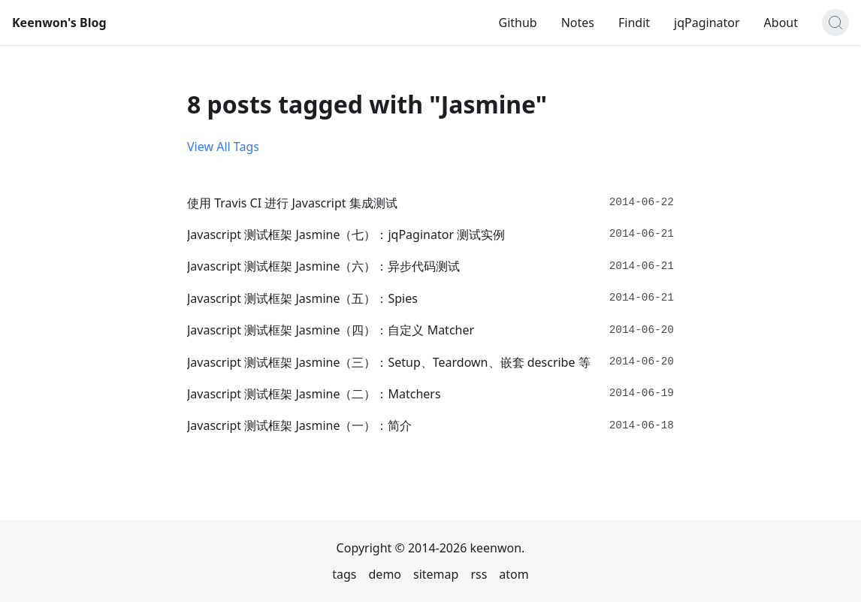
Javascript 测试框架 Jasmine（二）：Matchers (314, 394)
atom (513, 574)
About (781, 22)
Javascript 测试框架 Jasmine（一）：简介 (299, 425)
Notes (577, 22)
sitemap (435, 574)
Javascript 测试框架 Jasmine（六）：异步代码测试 (323, 266)
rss (478, 574)
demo (385, 574)
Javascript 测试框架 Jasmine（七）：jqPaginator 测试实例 (346, 234)
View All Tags (223, 146)
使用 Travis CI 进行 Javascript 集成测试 (292, 203)
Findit (634, 22)
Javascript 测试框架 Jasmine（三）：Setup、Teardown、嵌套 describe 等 (389, 362)
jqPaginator (707, 22)
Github (517, 22)
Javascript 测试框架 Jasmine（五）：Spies (302, 298)
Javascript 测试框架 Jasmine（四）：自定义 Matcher (330, 330)
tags (344, 574)
